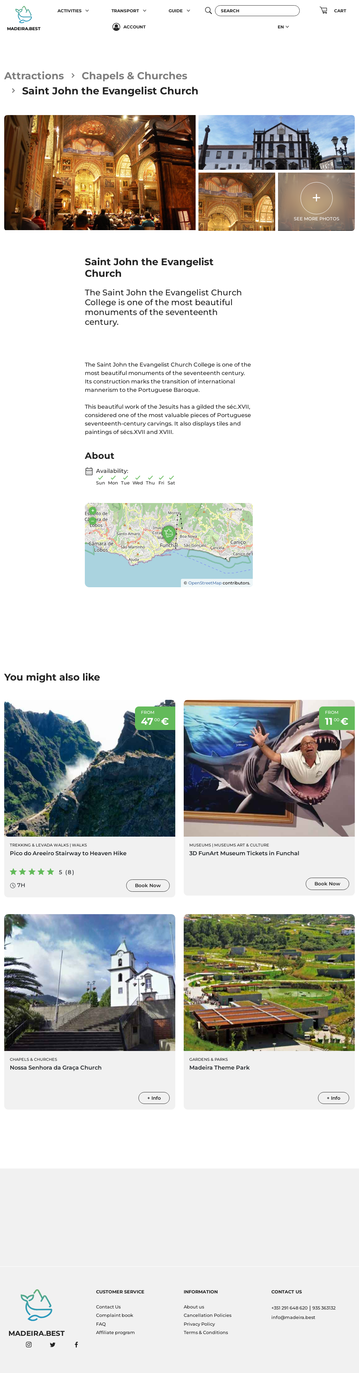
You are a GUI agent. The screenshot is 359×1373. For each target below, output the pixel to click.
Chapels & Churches (134, 75)
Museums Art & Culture (241, 845)
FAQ (101, 1324)
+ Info (154, 1098)
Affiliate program (115, 1332)
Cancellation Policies (207, 1315)
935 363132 (324, 1308)
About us (194, 1307)
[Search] (257, 10)
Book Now (148, 885)
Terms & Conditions (206, 1332)
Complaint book (114, 1315)
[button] (87, 10)
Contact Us (108, 1307)
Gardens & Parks (208, 1059)
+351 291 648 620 (289, 1308)
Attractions (34, 75)
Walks (79, 845)
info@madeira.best (293, 1317)
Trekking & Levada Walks (39, 845)
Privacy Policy (199, 1324)
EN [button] (281, 26)
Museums (200, 845)
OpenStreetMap (205, 582)
